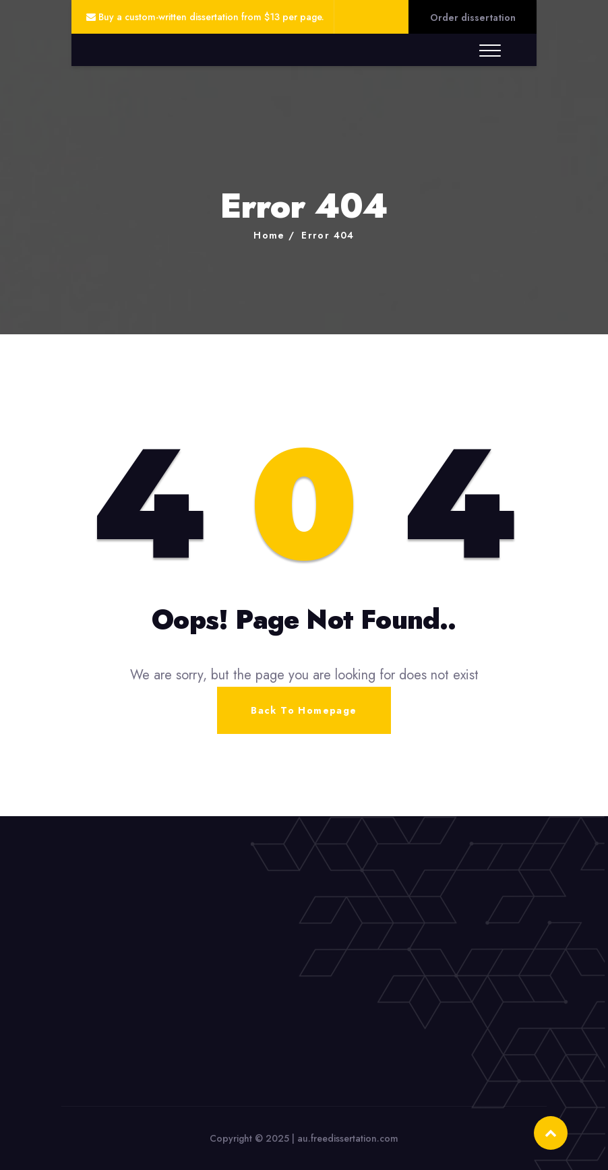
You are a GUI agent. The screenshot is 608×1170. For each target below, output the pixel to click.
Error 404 (328, 235)
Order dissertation (473, 17)
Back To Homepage (304, 710)
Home (269, 235)
